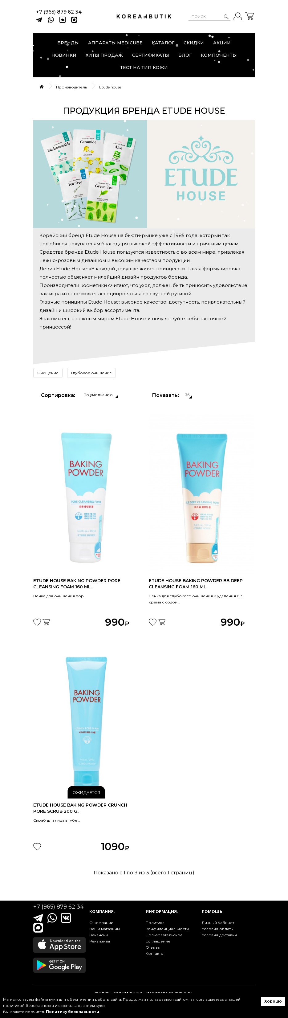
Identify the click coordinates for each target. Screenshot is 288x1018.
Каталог (163, 43)
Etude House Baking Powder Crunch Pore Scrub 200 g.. (80, 808)
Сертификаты (150, 55)
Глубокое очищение (91, 372)
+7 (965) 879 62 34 (59, 12)
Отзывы (153, 947)
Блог (185, 55)
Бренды (68, 43)
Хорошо (273, 1001)
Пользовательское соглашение (164, 938)
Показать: (165, 395)
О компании (101, 922)
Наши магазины (104, 928)
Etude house (110, 87)
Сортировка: (58, 395)
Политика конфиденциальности (167, 925)
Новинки (63, 55)
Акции (222, 43)
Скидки (194, 43)
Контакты (155, 953)
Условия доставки (219, 935)
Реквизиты (99, 941)
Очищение (48, 372)
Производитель (71, 87)
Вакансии (98, 935)
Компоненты (219, 55)
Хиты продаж (104, 55)
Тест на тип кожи (144, 67)
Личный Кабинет (218, 922)
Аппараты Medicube (115, 43)
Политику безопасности (72, 1011)
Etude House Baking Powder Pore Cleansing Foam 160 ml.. (76, 584)
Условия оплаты (217, 928)
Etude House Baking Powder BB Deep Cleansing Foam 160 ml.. (196, 584)
